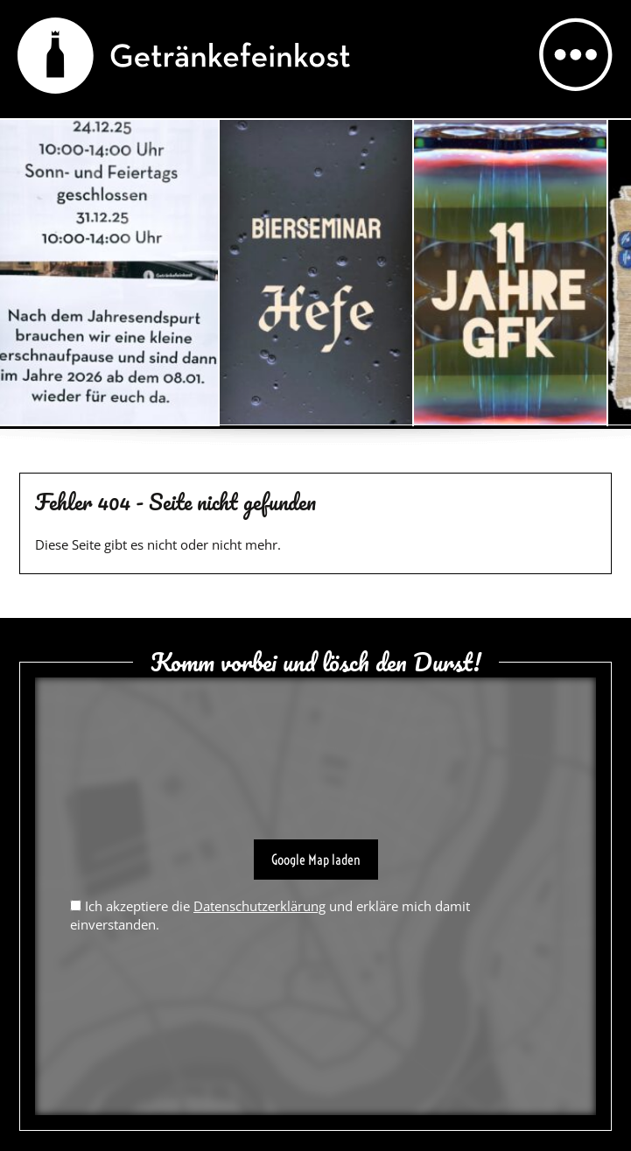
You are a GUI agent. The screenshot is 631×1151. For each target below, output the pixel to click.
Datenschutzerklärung (259, 906)
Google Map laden (316, 859)
